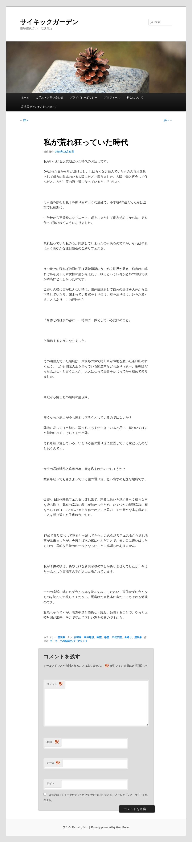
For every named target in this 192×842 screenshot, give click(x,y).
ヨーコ (54, 641)
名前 (52, 742)
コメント (54, 684)
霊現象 (61, 637)
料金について (135, 97)
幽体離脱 (89, 637)
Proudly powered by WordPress (110, 827)
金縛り (128, 637)
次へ (168, 120)
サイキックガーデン (49, 22)
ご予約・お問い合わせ (49, 97)
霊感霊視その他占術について (39, 106)
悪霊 (106, 637)
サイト (50, 783)
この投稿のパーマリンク (73, 641)
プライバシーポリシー (83, 97)
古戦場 (77, 637)
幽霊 (99, 637)
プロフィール (112, 97)
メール (53, 763)
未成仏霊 (117, 637)
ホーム (25, 97)
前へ (24, 120)
